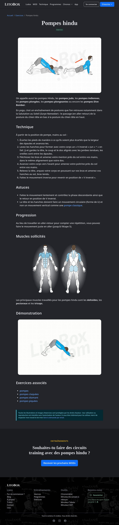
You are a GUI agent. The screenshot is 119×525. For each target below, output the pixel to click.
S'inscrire (106, 4)
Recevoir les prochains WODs (59, 463)
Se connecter (91, 4)
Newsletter (96, 495)
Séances (37, 494)
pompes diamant (29, 397)
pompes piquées (29, 401)
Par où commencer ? (16, 494)
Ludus (28, 4)
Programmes (55, 4)
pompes (24, 390)
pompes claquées (29, 394)
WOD (35, 4)
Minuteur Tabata (68, 502)
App (76, 4)
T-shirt (9, 502)
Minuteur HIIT (67, 505)
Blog (9, 497)
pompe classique (73, 205)
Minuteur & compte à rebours (70, 498)
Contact (10, 505)
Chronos (66, 4)
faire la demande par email (53, 418)
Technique (43, 4)
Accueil (10, 15)
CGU (9, 507)
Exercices (19, 15)
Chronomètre (66, 494)
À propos (11, 499)
